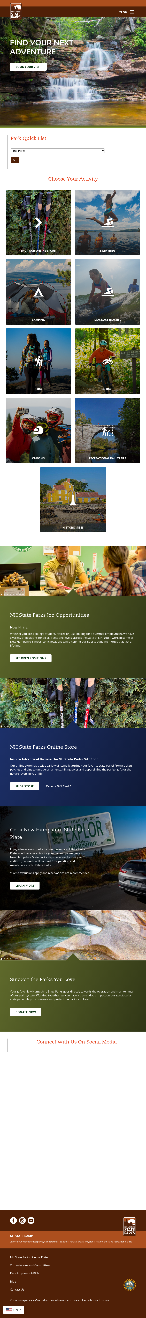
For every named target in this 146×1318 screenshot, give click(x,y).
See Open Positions (31, 658)
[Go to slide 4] (10, 594)
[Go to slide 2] (4, 594)
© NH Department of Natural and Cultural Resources (61, 1300)
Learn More (25, 885)
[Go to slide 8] (23, 594)
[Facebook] (13, 1220)
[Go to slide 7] (20, 594)
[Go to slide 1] (1, 594)
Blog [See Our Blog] (13, 1281)
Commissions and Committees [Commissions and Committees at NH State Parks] (30, 1265)
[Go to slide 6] (17, 594)
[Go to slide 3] (7, 594)
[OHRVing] (38, 430)
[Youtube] (31, 1220)
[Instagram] (22, 1220)
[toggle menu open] (126, 11)
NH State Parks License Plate (29, 1257)
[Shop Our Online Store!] (38, 222)
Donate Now (26, 1012)
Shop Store (25, 786)
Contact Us (17, 1289)
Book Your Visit (29, 67)
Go (15, 160)
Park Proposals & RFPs (25, 1273)
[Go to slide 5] (13, 594)
